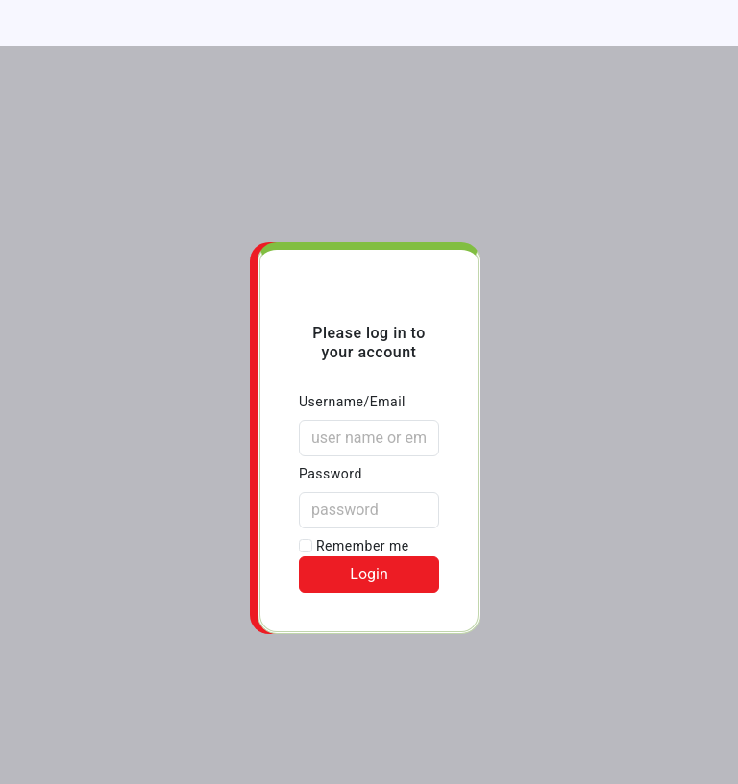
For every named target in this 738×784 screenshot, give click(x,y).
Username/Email (352, 401)
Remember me (354, 545)
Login (368, 574)
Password (330, 473)
